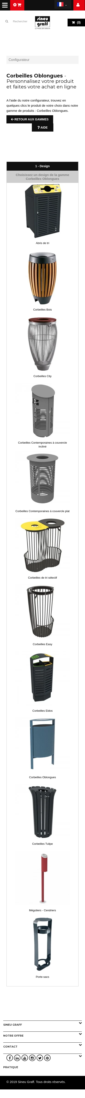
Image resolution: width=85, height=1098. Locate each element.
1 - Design (42, 166)
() (78, 22)
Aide (42, 127)
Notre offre (13, 1035)
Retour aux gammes (30, 119)
